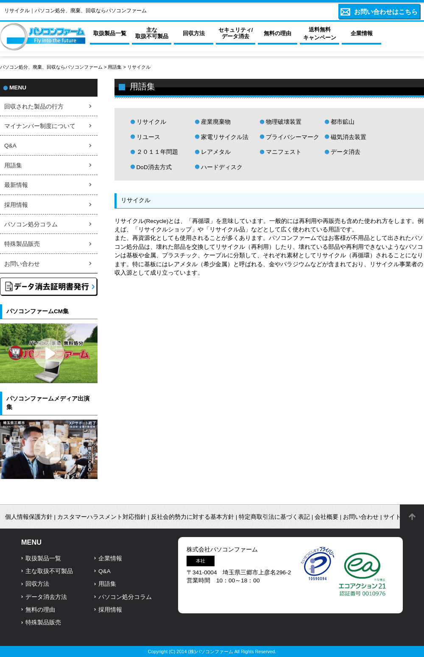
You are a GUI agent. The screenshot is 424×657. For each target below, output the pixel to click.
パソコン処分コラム (31, 224)
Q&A (10, 145)
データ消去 (345, 152)
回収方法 (37, 584)
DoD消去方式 (154, 167)
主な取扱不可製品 (49, 571)
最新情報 (16, 185)
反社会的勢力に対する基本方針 (192, 517)
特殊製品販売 (22, 244)
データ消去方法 (46, 597)
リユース (148, 137)
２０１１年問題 (157, 152)
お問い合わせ (22, 264)
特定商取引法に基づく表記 (274, 517)
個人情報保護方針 (29, 517)
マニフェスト (283, 152)
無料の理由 (40, 610)
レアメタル (216, 152)
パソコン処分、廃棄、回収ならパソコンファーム (52, 67)
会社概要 (326, 517)
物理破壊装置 (283, 122)
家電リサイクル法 (224, 137)
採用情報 (16, 205)
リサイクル (151, 122)
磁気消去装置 (348, 137)
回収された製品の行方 (34, 106)
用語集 (115, 67)
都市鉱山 (342, 122)
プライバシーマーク (292, 137)
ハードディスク (222, 167)
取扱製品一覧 (43, 558)
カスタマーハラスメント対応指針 (101, 517)
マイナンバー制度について (39, 126)
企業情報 (110, 558)
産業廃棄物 (216, 122)
